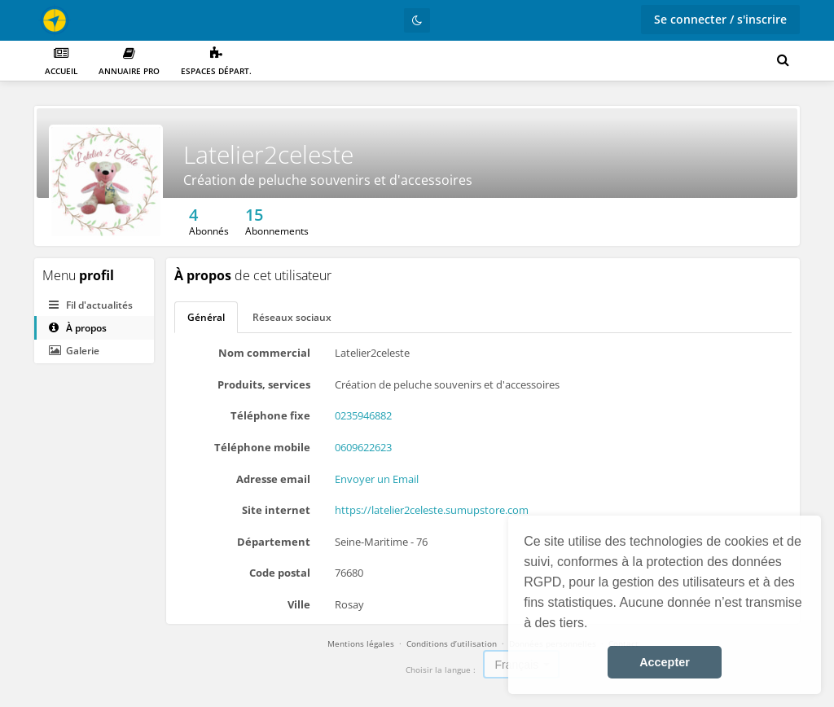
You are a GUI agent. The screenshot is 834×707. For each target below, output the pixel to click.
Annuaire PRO (129, 61)
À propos (78, 328)
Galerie (74, 351)
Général (206, 317)
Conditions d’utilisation (451, 643)
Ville (299, 604)
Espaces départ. (216, 61)
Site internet (276, 510)
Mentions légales (360, 643)
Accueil (61, 61)
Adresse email (273, 479)
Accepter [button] (664, 662)
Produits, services (263, 384)
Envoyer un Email (377, 479)
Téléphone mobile (262, 447)
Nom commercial (264, 352)
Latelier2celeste (268, 154)
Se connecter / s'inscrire (720, 19)
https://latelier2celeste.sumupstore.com (432, 510)
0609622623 (363, 447)
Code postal (279, 572)
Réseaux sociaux (291, 317)
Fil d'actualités (91, 305)
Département (273, 541)
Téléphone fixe (270, 415)
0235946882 (363, 415)
